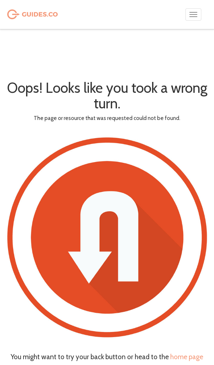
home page (186, 357)
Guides (23, 15)
